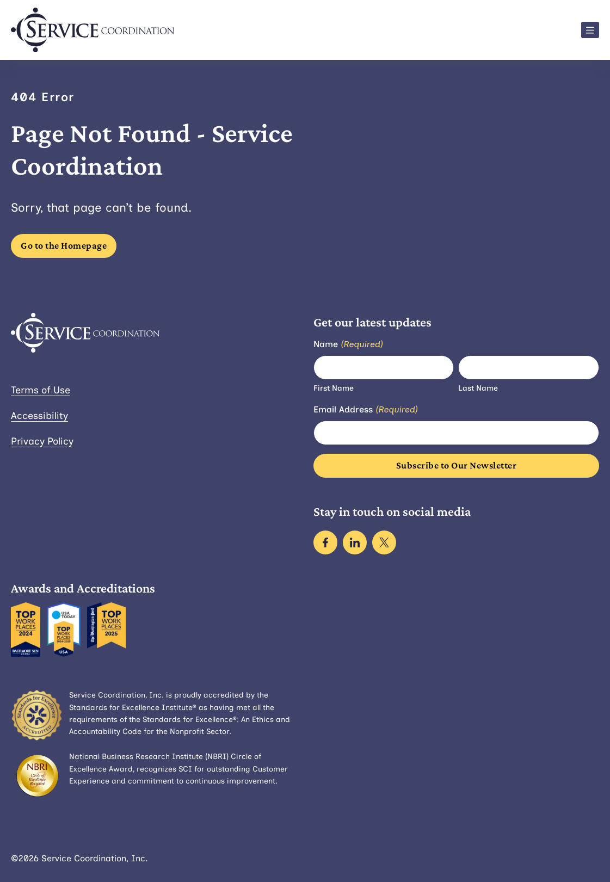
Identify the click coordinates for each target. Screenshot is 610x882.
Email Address (365, 410)
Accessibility (39, 416)
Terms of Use (40, 390)
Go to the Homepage (64, 245)
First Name (333, 388)
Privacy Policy (42, 441)
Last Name (478, 388)
